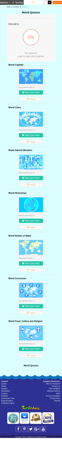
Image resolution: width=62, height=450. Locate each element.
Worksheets (5, 391)
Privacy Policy (55, 398)
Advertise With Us (53, 391)
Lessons (4, 393)
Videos (3, 386)
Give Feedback (54, 389)
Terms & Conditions (53, 396)
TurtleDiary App (7, 403)
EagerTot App (7, 401)
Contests (4, 396)
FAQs (58, 393)
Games (4, 384)
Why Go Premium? (53, 384)
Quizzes (4, 389)
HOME (9, 7)
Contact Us (56, 386)
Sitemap (57, 401)
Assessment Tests (8, 398)
